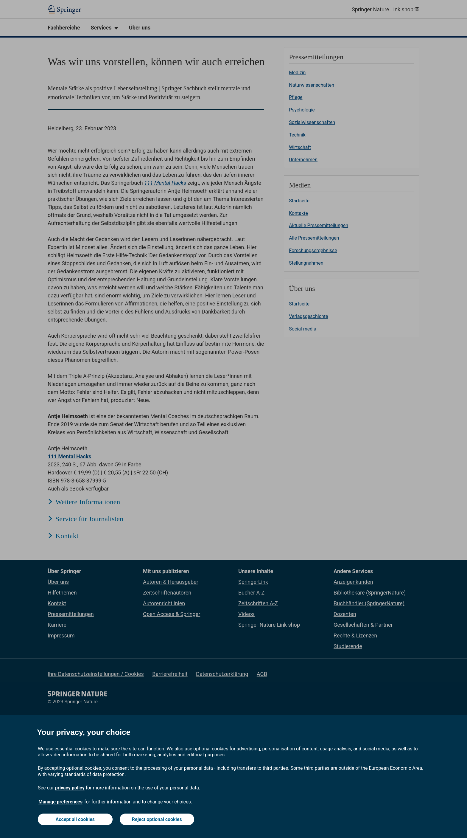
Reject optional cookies (157, 819)
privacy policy (70, 788)
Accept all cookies (75, 819)
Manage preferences (60, 802)
